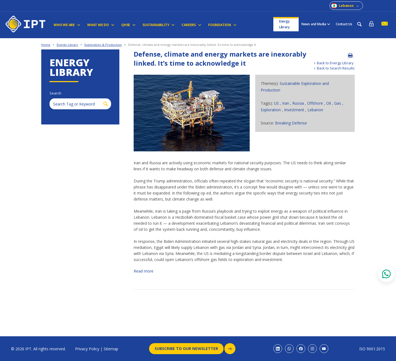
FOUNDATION (222, 25)
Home (45, 45)
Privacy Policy (87, 348)
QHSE (128, 25)
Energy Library (284, 24)
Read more (143, 271)
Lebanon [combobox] (346, 5)
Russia (298, 103)
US (277, 103)
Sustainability (158, 25)
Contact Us (344, 24)
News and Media (315, 24)
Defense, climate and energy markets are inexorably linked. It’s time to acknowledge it (192, 45)
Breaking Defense (291, 123)
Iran (286, 103)
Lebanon (315, 109)
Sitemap (111, 348)
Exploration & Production (103, 45)
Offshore (315, 103)
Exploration (271, 109)
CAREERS (191, 25)
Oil (329, 103)
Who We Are (67, 25)
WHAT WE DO (100, 25)
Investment (294, 109)
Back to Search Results (336, 68)
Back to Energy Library (335, 62)
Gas (338, 103)
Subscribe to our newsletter (189, 348)
